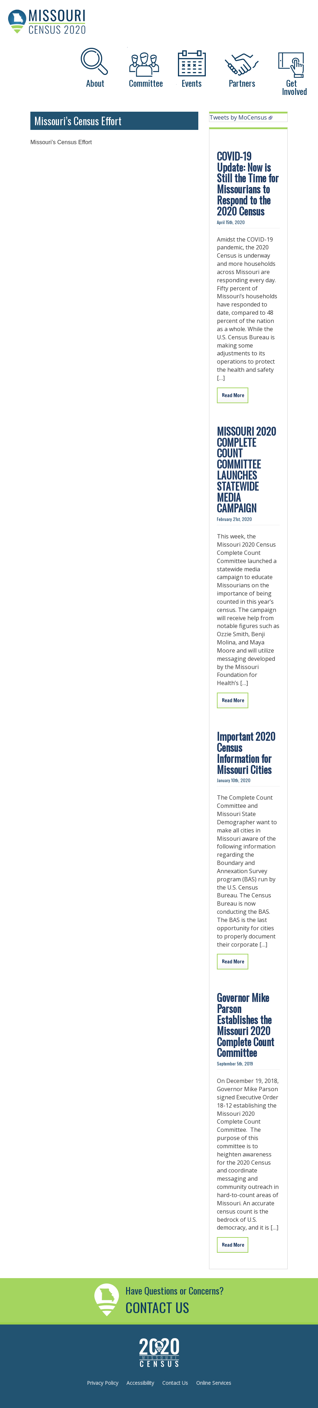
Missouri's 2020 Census (159, 1352)
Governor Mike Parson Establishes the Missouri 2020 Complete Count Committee (245, 1025)
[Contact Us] (108, 1318)
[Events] (191, 66)
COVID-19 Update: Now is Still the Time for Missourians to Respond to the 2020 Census (248, 183)
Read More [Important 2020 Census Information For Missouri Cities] (233, 961)
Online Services (213, 1383)
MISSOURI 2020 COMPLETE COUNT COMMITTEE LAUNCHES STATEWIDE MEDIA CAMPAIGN (246, 470)
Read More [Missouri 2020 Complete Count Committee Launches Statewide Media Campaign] (233, 700)
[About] (95, 66)
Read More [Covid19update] (233, 395)
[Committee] (143, 66)
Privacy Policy (102, 1383)
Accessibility (140, 1383)
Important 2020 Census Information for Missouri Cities (246, 752)
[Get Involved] (292, 66)
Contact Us (175, 1383)
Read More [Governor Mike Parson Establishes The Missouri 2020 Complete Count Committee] (233, 1245)
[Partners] (241, 66)
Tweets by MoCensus (240, 117)
